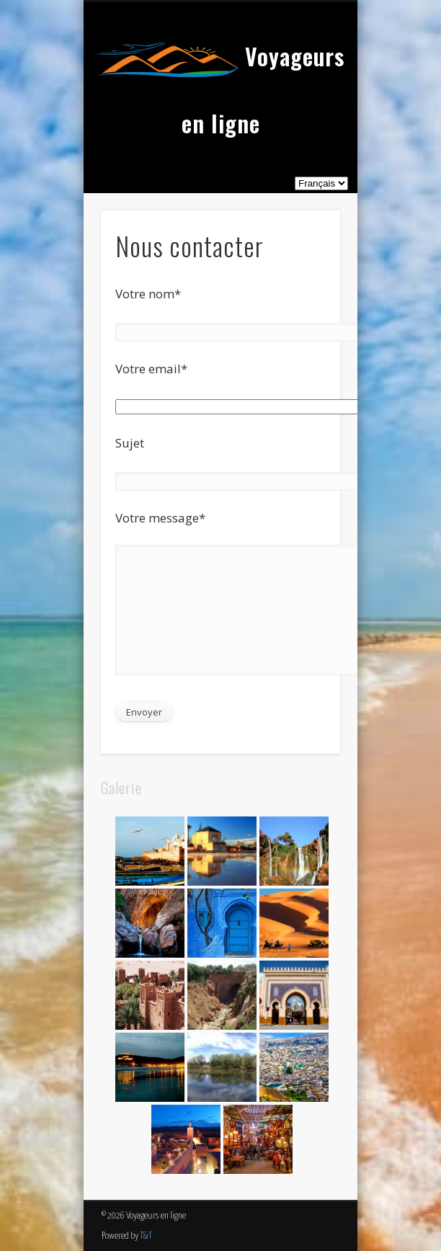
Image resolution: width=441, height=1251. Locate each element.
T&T (146, 1236)
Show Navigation (304, 129)
